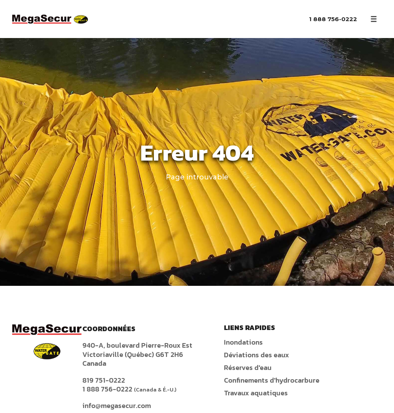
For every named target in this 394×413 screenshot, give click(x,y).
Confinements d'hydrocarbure (271, 380)
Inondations (243, 342)
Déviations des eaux (256, 355)
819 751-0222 (103, 380)
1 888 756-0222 (333, 19)
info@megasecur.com (116, 405)
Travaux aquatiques (256, 393)
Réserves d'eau (248, 367)
